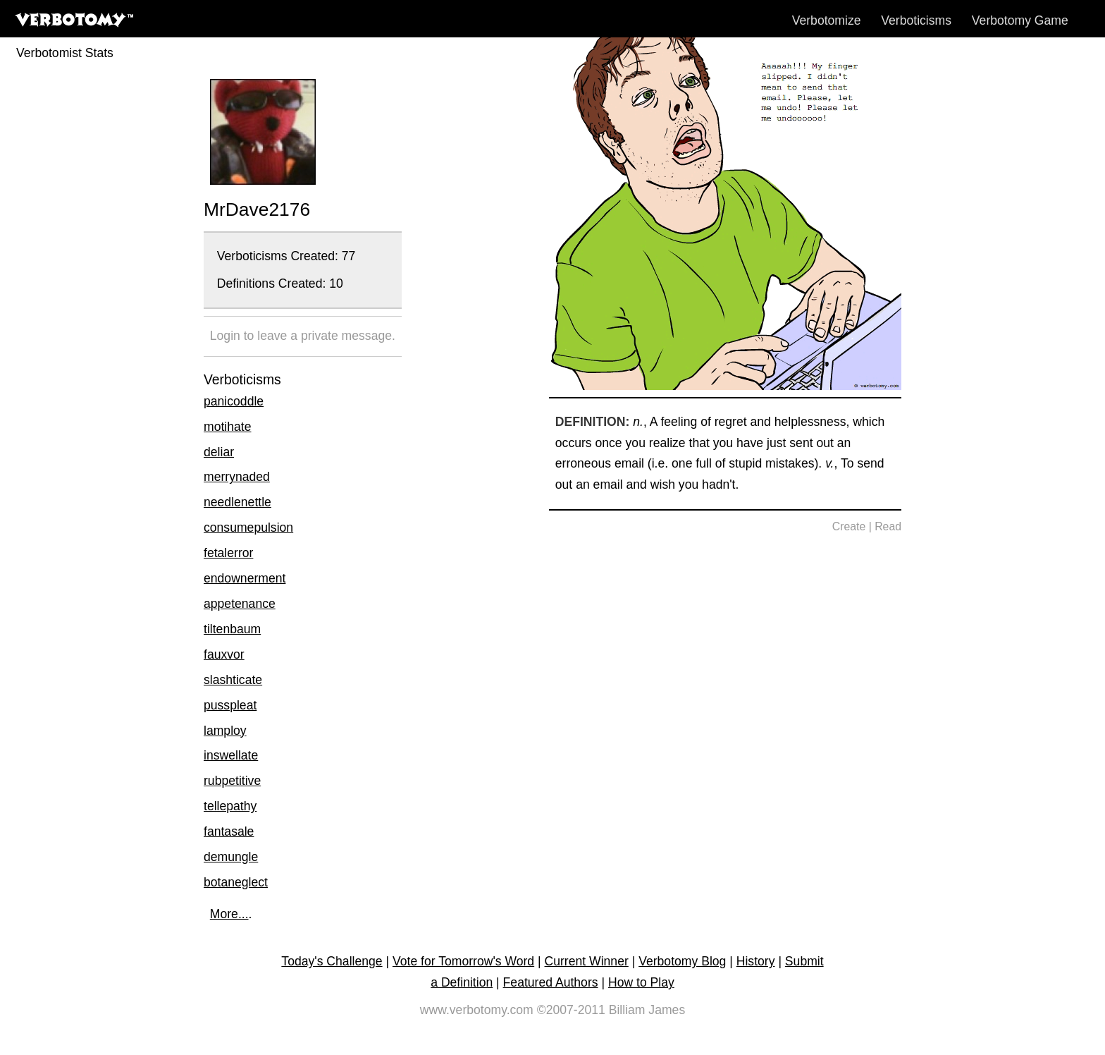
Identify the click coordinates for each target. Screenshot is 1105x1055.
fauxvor (224, 654)
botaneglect (236, 882)
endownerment (244, 578)
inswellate (231, 755)
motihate (227, 427)
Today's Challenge (331, 961)
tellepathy (230, 806)
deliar (219, 452)
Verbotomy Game (1020, 20)
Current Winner (587, 961)
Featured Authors (550, 982)
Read (888, 526)
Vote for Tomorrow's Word (463, 961)
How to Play (641, 982)
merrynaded (237, 477)
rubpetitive (232, 781)
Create (849, 526)
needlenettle (237, 502)
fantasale (229, 831)
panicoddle (234, 401)
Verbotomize (826, 20)
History (755, 961)
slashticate (233, 680)
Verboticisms (916, 20)
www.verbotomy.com (476, 1010)
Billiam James (647, 1010)
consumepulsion (248, 527)
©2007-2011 (571, 1010)
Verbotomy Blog (682, 961)
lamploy (225, 731)
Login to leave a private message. (302, 336)
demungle (231, 857)
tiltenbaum (232, 629)
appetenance (240, 604)
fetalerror (228, 553)
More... (229, 914)
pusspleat (230, 705)
